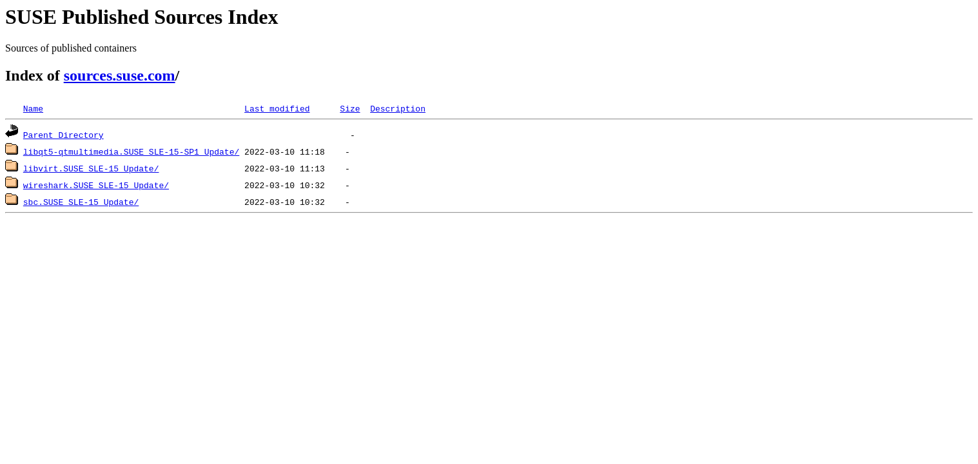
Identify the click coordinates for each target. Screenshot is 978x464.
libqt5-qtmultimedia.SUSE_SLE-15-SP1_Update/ (131, 151)
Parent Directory (63, 134)
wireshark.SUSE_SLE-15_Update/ (96, 185)
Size (350, 108)
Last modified (276, 108)
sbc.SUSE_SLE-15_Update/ (81, 202)
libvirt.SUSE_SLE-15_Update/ (91, 168)
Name (33, 108)
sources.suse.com (119, 75)
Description (397, 108)
